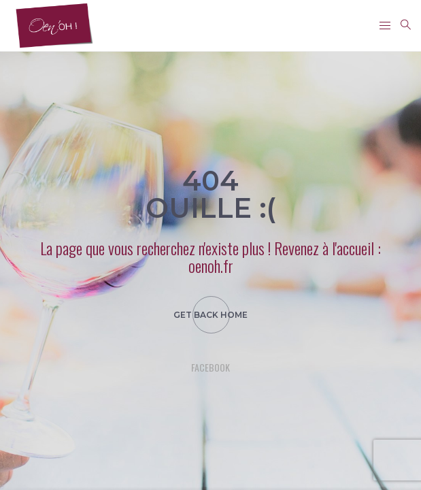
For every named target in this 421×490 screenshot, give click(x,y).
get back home (210, 315)
